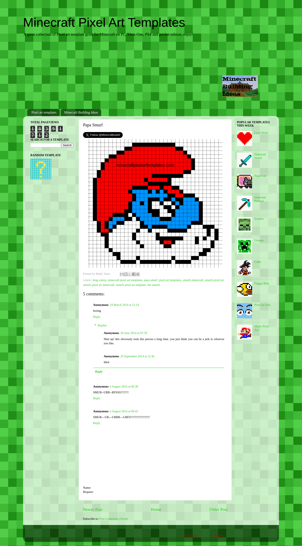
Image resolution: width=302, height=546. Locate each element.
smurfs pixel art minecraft (98, 285)
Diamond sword (260, 156)
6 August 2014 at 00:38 (124, 386)
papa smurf (150, 280)
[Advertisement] (151, 73)
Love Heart (261, 132)
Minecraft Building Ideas (81, 112)
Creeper (259, 240)
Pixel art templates (43, 112)
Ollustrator (190, 535)
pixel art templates (170, 280)
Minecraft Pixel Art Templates (104, 22)
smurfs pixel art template (131, 285)
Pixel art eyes (262, 304)
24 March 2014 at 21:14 (124, 304)
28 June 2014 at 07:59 (133, 333)
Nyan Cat (260, 175)
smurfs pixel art (214, 280)
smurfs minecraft (193, 280)
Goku (257, 261)
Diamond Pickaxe (260, 199)
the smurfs (153, 285)
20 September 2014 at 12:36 (137, 356)
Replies (102, 325)
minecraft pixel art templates (125, 280)
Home (156, 509)
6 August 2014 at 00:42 (124, 411)
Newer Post (93, 509)
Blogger (218, 535)
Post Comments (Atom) (113, 518)
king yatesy (99, 280)
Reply (96, 316)
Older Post (219, 509)
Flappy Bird (261, 283)
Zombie (259, 218)
